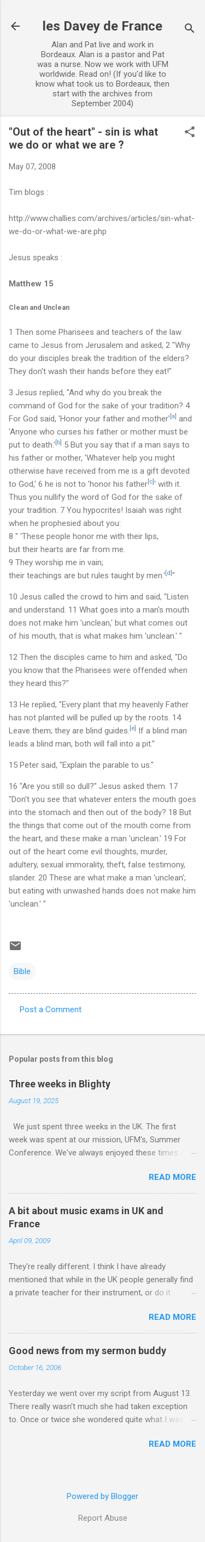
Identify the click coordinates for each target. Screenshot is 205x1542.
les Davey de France (102, 26)
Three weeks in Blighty (59, 1084)
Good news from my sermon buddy (87, 1350)
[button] (189, 132)
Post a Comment (50, 1009)
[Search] (189, 29)
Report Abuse (102, 1518)
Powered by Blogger (102, 1496)
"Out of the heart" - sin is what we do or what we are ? (83, 138)
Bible (22, 971)
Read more (172, 1177)
